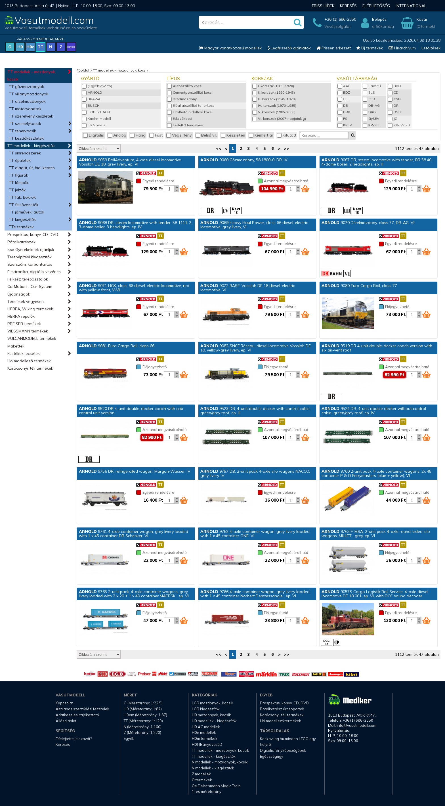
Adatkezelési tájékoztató (77, 715)
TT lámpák (18, 182)
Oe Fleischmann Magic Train (216, 786)
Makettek (15, 346)
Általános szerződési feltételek (82, 709)
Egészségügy (271, 756)
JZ (392, 118)
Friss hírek (323, 5)
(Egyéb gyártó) (97, 86)
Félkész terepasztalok (27, 279)
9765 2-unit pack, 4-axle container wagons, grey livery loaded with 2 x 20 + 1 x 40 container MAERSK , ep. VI (134, 593)
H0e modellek (204, 732)
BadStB (372, 86)
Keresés (348, 5)
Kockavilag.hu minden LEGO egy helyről (288, 741)
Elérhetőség (376, 5)
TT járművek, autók (26, 212)
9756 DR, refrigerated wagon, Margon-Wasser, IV (134, 471)
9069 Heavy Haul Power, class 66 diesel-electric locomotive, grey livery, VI (254, 224)
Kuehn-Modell (96, 118)
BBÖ (394, 86)
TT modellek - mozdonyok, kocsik (31, 75)
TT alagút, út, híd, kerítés (32, 167)
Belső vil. (206, 135)
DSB (394, 112)
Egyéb (129, 738)
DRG (369, 112)
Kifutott (286, 135)
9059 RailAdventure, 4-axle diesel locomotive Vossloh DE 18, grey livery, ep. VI (130, 162)
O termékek (202, 780)
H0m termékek (204, 738)
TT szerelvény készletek (31, 116)
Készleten (233, 135)
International (411, 5)
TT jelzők (17, 189)
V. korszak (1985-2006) (273, 112)
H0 (20, 46)
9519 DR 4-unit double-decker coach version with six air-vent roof (377, 348)
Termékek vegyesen (25, 301)
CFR (369, 99)
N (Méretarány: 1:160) (142, 727)
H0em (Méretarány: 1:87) (145, 715)
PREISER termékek (24, 323)
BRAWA (91, 99)
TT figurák (18, 175)
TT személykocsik (25, 123)
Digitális (93, 135)
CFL (343, 99)
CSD (394, 99)
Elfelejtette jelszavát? (74, 738)
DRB (343, 112)
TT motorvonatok (25, 108)
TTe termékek (21, 226)
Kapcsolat (64, 703)
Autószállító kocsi (184, 86)
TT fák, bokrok (22, 197)
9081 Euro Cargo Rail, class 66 (116, 345)
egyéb (71, 47)
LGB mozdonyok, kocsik (212, 703)
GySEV (371, 118)
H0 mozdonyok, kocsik (211, 715)
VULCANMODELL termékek (31, 338)
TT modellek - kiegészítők (31, 145)
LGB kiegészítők (206, 709)
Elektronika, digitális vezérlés (34, 271)
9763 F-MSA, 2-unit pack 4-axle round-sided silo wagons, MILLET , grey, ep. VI (376, 533)
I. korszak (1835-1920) (273, 86)
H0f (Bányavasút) (207, 744)
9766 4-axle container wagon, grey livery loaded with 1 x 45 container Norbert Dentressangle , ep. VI (255, 593)
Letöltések (430, 48)
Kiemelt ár (261, 135)
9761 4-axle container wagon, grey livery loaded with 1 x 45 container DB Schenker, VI (133, 533)
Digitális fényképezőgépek (283, 750)
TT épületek (20, 160)
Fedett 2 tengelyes (185, 125)
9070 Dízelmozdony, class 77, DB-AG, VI (368, 222)
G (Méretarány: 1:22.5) (143, 703)
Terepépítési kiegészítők (29, 256)
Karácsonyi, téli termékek (30, 368)
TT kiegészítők (22, 219)
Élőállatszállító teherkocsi (191, 105)
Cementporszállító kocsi (190, 92)
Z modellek (201, 774)
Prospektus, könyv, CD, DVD (32, 234)
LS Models (93, 125)
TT (40, 46)
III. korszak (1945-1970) (274, 99)
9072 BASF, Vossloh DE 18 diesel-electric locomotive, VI (247, 287)
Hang (138, 135)
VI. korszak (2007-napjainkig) (279, 118)
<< (218, 148)
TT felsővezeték (23, 204)
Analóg (117, 135)
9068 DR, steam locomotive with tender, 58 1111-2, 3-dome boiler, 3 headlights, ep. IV (135, 224)
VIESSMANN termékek (27, 331)
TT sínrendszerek (25, 153)
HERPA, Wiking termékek (30, 308)
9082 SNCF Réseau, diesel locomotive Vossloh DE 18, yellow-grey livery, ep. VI (255, 348)
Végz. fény (179, 135)
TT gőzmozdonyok (26, 86)
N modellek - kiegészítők (213, 768)
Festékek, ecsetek (23, 353)
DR (393, 105)
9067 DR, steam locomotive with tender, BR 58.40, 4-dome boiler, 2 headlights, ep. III (377, 162)
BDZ (343, 92)
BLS (369, 92)
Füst (156, 135)
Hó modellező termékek (29, 360)
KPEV (344, 125)
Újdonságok (18, 294)
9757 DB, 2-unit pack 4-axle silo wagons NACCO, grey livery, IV (255, 473)
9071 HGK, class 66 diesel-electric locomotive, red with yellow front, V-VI (134, 287)
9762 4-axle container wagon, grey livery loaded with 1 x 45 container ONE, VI (255, 533)
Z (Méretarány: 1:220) (142, 732)
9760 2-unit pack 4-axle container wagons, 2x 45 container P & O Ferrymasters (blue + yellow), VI (376, 473)
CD (393, 92)
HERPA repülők (21, 316)
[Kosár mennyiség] (169, 188)
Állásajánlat (66, 721)
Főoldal (83, 70)
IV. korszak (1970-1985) (274, 105)
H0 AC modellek (206, 727)
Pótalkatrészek (21, 241)
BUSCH (91, 105)
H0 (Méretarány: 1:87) (143, 709)
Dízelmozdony (182, 99)
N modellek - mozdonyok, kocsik (220, 762)
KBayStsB (399, 125)
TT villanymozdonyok (28, 94)
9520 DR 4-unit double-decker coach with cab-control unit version (132, 410)
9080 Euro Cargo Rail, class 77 (359, 285)
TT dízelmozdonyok (27, 101)
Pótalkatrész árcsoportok (282, 709)
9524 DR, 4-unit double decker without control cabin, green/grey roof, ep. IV (374, 410)
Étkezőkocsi (179, 118)
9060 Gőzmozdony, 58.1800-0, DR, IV (243, 159)
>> (286, 148)
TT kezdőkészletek (26, 138)
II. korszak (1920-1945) (273, 92)
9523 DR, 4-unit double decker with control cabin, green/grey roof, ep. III (255, 410)
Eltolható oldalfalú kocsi (190, 112)
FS (342, 118)
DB (342, 105)
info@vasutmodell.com (356, 725)
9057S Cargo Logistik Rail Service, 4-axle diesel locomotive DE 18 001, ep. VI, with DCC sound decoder (375, 593)
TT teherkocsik (22, 130)
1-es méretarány (206, 791)
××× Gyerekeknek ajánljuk (30, 249)
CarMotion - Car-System (29, 286)
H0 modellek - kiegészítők (214, 721)
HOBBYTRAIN (96, 112)
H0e (30, 46)
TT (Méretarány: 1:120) (143, 721)
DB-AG (371, 105)
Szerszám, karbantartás (29, 264)
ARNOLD (92, 92)
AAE (343, 86)
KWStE (371, 125)
